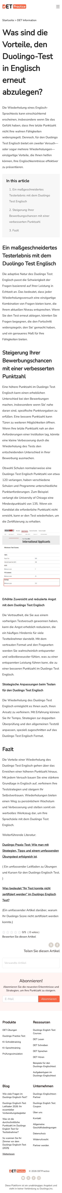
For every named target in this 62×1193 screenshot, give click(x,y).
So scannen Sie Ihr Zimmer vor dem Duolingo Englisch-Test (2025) (14, 1143)
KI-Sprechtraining (11, 1047)
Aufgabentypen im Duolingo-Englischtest (44, 1074)
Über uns (37, 1112)
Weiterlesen (8, 1154)
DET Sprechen (40, 1051)
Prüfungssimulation (12, 1053)
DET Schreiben (40, 1045)
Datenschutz (39, 1133)
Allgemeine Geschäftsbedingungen (44, 1126)
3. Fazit (14, 230)
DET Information (26, 20)
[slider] (21, 932)
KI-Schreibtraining (11, 1041)
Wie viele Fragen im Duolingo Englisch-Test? (14, 1095)
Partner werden (41, 1145)
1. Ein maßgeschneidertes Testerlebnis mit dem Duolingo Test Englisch (29, 195)
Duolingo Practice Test (13, 1036)
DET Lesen (38, 1039)
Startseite (8, 20)
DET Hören (38, 1057)
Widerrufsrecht (40, 1139)
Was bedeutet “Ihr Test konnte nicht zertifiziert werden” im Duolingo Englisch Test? (29, 894)
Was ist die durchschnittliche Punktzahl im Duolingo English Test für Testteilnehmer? (14, 1125)
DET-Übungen (9, 1030)
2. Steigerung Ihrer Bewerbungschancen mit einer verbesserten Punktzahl (29, 216)
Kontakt (37, 1118)
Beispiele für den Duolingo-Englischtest (44, 1064)
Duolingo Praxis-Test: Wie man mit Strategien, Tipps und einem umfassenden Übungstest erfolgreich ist (30, 851)
